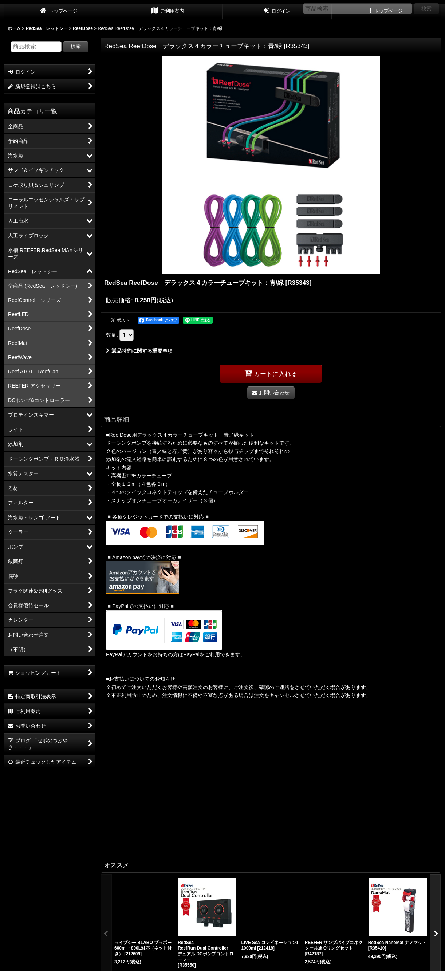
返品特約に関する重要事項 (139, 351)
